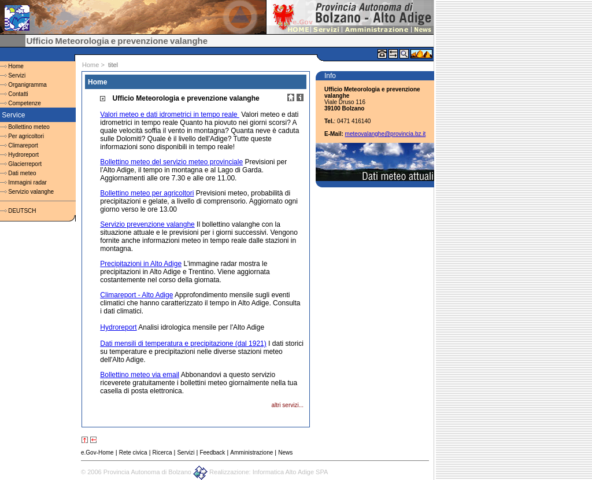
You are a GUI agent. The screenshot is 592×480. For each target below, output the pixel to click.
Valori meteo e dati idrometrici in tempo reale (169, 114)
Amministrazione (251, 452)
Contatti (18, 94)
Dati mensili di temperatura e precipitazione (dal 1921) (183, 343)
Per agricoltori (26, 136)
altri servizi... (287, 405)
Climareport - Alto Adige (136, 295)
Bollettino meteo (29, 127)
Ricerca (162, 452)
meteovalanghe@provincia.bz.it (385, 134)
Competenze (24, 103)
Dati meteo (22, 173)
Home (16, 66)
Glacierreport (25, 164)
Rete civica (133, 452)
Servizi (16, 75)
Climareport (23, 145)
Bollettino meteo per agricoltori (147, 193)
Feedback (212, 452)
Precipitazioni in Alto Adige (141, 264)
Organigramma (27, 85)
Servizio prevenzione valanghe (147, 224)
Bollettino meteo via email (139, 375)
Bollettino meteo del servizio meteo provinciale (171, 162)
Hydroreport (23, 155)
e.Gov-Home (97, 452)
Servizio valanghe (31, 192)
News (285, 452)
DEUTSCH (22, 211)
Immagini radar (27, 182)
